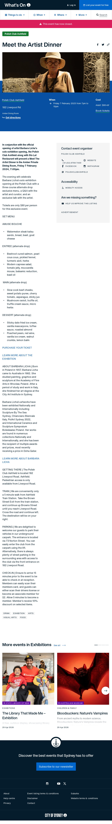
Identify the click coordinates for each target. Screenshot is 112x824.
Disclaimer (32, 798)
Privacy (7, 803)
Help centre (9, 798)
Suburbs (75, 793)
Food (23, 617)
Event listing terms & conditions (43, 793)
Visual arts (10, 617)
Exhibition (19, 613)
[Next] (106, 691)
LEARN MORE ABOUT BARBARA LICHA (20, 460)
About (6, 793)
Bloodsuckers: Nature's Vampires (82, 713)
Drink (7, 613)
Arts (31, 613)
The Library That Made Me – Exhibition (24, 715)
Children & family (67, 708)
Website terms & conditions (84, 798)
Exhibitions (8, 708)
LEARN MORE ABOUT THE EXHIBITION (17, 357)
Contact (31, 803)
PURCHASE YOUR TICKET (17, 347)
